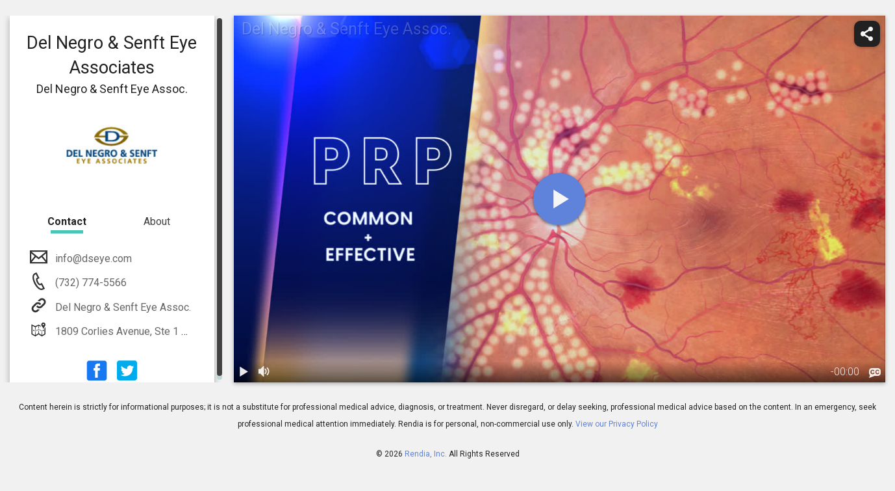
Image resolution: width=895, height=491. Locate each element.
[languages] (874, 373)
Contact (66, 221)
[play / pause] (244, 372)
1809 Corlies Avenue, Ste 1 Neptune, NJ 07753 (161, 331)
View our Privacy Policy (616, 424)
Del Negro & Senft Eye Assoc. (122, 307)
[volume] (265, 372)
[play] (559, 199)
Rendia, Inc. (426, 453)
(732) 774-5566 (90, 282)
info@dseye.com (92, 258)
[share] (867, 34)
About (157, 221)
